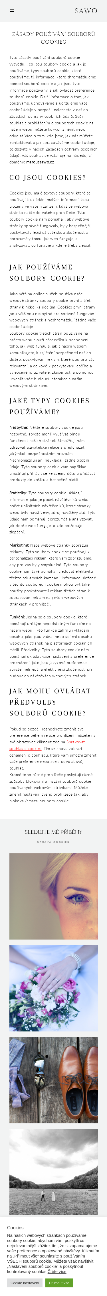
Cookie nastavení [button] (25, 1283)
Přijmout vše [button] (59, 1283)
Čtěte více (57, 1271)
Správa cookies (53, 842)
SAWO (86, 11)
